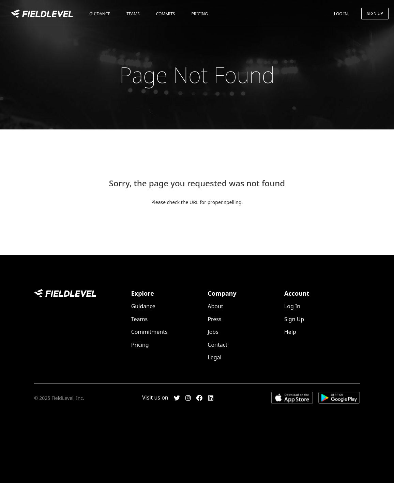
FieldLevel (42, 14)
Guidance (99, 14)
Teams (132, 14)
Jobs (213, 332)
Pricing (199, 14)
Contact (217, 344)
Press (214, 319)
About (215, 306)
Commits (165, 14)
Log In (341, 14)
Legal (214, 357)
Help (290, 332)
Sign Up (375, 13)
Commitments (149, 332)
